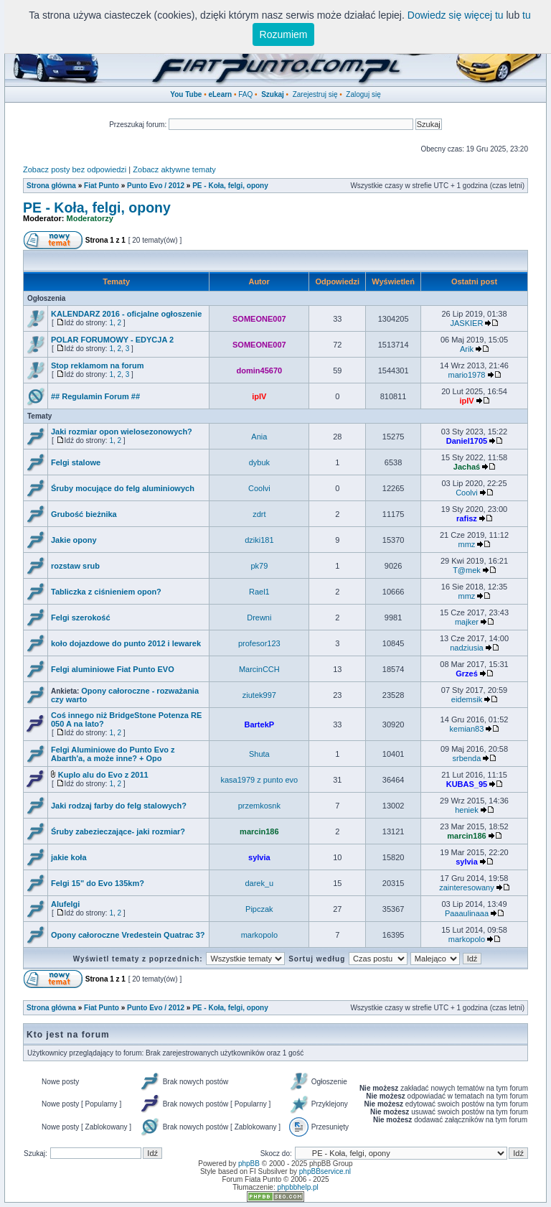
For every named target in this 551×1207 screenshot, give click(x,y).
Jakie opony (74, 540)
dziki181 (259, 540)
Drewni (259, 617)
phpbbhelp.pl (297, 1187)
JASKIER (467, 323)
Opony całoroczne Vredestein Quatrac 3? (128, 935)
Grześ (467, 673)
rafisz (466, 518)
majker (467, 622)
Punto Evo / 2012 (155, 186)
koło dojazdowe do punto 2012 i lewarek (126, 643)
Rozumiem (284, 34)
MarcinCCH (259, 669)
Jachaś (466, 466)
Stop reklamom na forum (97, 365)
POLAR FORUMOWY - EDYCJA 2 (112, 339)
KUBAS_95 (466, 784)
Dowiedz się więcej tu (456, 15)
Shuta (259, 754)
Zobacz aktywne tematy (174, 169)
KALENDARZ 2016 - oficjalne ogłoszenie (126, 313)
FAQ (245, 94)
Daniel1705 (466, 441)
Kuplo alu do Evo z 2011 (103, 774)
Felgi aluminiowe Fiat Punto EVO (112, 669)
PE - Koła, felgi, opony (230, 186)
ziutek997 (259, 695)
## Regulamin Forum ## (95, 396)
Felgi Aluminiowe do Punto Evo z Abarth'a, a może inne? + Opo (113, 754)
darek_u (259, 883)
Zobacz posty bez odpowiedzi (74, 169)
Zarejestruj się (315, 94)
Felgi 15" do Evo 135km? (97, 883)
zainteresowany (466, 887)
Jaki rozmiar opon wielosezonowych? (121, 431)
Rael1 (259, 591)
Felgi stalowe (75, 462)
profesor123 (259, 643)
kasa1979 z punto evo (259, 779)
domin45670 (260, 370)
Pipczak (259, 909)
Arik (467, 349)
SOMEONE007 (259, 318)
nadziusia (466, 647)
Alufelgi (65, 904)
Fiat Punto (101, 186)
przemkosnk (259, 805)
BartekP (260, 724)
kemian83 (467, 728)
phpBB (249, 1164)
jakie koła (69, 857)
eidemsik (466, 699)
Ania (259, 436)
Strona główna (51, 186)
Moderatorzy (90, 218)
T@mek (467, 570)
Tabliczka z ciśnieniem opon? (106, 591)
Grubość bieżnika (84, 514)
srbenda (467, 758)
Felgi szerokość (80, 617)
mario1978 (466, 375)
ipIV (259, 396)
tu (526, 15)
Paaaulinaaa (467, 913)
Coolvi (259, 488)
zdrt (259, 514)
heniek (466, 810)
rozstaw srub (75, 565)
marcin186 (259, 831)
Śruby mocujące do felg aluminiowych (122, 488)
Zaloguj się (363, 94)
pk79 (259, 565)
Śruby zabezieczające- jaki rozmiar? (118, 831)
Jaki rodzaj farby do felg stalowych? (119, 805)
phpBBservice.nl (325, 1171)
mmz (467, 544)
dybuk (259, 462)
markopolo (259, 935)
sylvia (259, 857)
